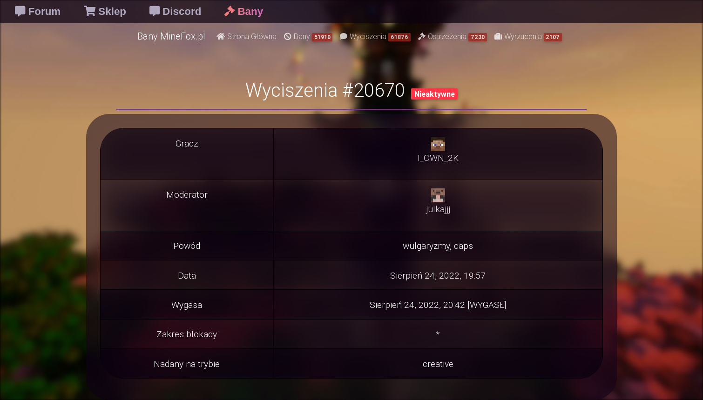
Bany (308, 36)
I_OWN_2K (438, 157)
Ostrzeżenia (452, 36)
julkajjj (438, 208)
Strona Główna (246, 36)
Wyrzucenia (528, 36)
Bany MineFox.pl (171, 36)
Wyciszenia (375, 36)
